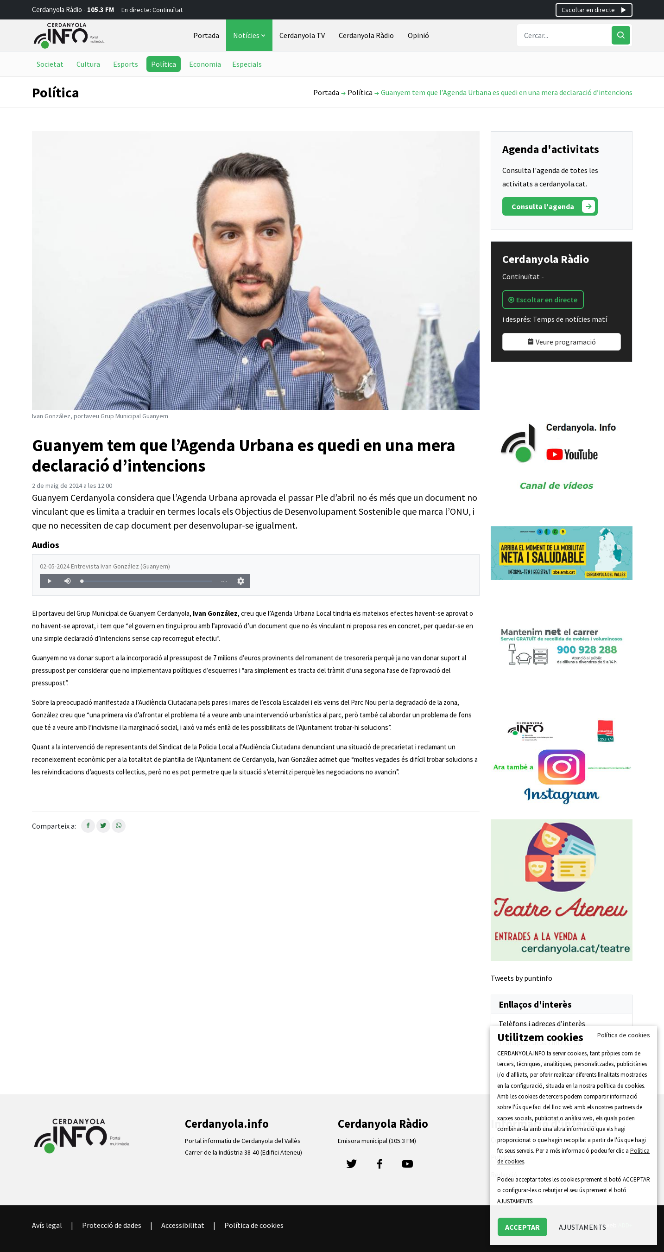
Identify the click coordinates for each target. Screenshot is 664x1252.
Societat (50, 64)
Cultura (88, 64)
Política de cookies (254, 1225)
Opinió (418, 35)
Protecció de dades (111, 1225)
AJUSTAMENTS (582, 1227)
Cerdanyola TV (302, 35)
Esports (125, 64)
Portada (206, 35)
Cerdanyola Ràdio (366, 35)
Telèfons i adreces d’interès (542, 1023)
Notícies (250, 35)
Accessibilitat (182, 1225)
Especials (247, 64)
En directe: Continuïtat (152, 10)
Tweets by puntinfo (521, 978)
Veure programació (561, 341)
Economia (205, 64)
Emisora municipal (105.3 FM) (377, 1141)
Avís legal (47, 1225)
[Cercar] (621, 35)
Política (163, 64)
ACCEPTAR (522, 1227)
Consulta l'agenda (553, 206)
